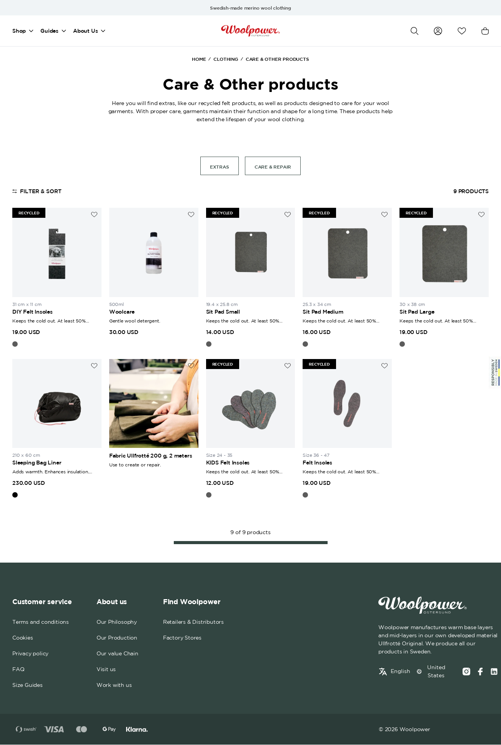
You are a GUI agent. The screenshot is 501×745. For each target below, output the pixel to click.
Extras (219, 166)
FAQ (18, 669)
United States (436, 671)
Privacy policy (30, 654)
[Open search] (414, 31)
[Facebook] (480, 671)
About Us (85, 31)
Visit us (106, 669)
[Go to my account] (438, 30)
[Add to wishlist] (94, 214)
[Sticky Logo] (495, 372)
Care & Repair (273, 166)
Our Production (117, 638)
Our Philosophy (117, 622)
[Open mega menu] (31, 31)
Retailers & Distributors (193, 622)
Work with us (114, 685)
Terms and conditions (40, 622)
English (400, 671)
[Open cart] (485, 31)
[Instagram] (466, 671)
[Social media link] (494, 671)
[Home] (250, 31)
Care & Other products (277, 59)
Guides (49, 31)
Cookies (22, 638)
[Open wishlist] (461, 31)
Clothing (225, 59)
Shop (19, 31)
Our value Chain (117, 654)
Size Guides (27, 685)
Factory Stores (182, 638)
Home (199, 59)
